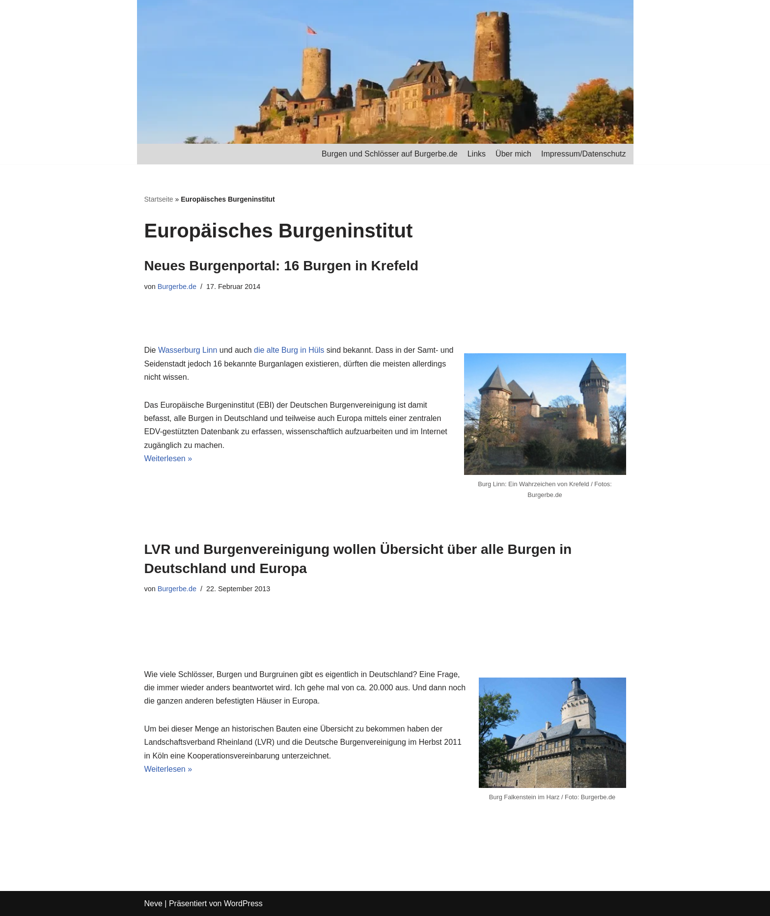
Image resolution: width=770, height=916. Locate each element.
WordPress (243, 903)
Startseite (158, 199)
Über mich (513, 154)
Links (477, 154)
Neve (153, 903)
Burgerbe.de (177, 286)
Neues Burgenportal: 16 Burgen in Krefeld (281, 265)
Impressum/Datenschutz (583, 154)
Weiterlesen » (168, 458)
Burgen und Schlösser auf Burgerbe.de (390, 154)
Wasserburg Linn (187, 350)
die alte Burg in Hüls (289, 350)
